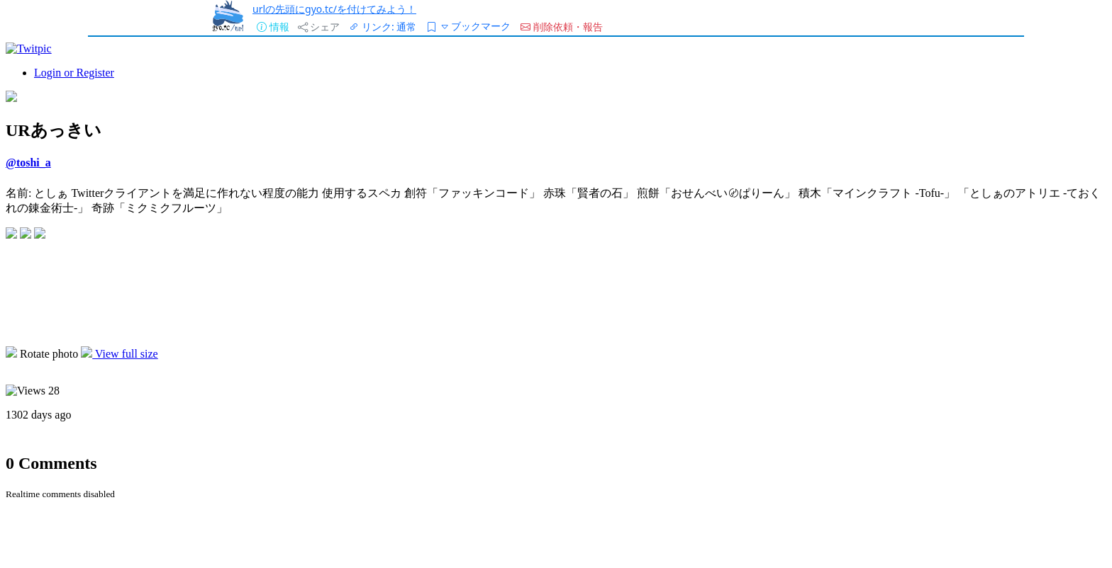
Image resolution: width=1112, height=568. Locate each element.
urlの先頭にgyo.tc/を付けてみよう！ (334, 9)
